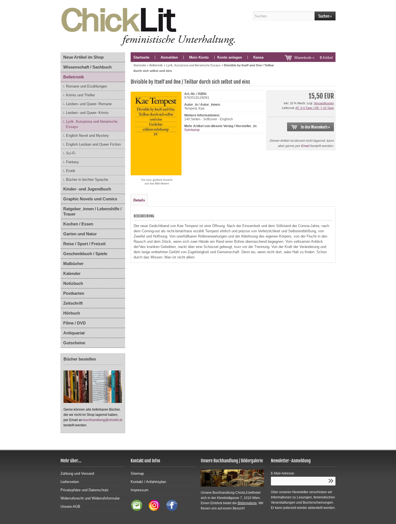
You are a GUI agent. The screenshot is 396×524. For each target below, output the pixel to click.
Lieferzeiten (70, 482)
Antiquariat (74, 333)
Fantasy (72, 162)
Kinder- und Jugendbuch (87, 189)
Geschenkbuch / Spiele (85, 253)
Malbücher (73, 263)
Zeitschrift (73, 303)
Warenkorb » (313, 58)
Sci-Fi (70, 153)
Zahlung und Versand (77, 473)
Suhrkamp (192, 130)
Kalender (72, 273)
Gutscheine (74, 342)
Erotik (70, 171)
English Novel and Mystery (87, 135)
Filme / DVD (74, 323)
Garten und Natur (80, 233)
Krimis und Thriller (80, 95)
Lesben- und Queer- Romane (89, 104)
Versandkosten (324, 103)
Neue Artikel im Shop (83, 57)
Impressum (139, 490)
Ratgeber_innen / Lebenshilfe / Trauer (92, 211)
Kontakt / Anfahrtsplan (148, 482)
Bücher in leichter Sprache (87, 180)
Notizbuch (73, 283)
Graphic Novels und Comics (90, 199)
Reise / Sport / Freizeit (84, 243)
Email (305, 146)
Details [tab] (139, 200)
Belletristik (73, 77)
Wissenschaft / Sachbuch (87, 67)
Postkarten (73, 293)
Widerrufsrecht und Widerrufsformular (90, 498)
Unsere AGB (70, 506)
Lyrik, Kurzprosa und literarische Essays (91, 124)
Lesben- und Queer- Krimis (87, 113)
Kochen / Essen (78, 224)
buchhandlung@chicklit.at (102, 420)
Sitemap (137, 473)
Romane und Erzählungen (86, 86)
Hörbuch (71, 313)
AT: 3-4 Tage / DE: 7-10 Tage (314, 108)
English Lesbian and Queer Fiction (93, 144)
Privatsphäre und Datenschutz (85, 490)
